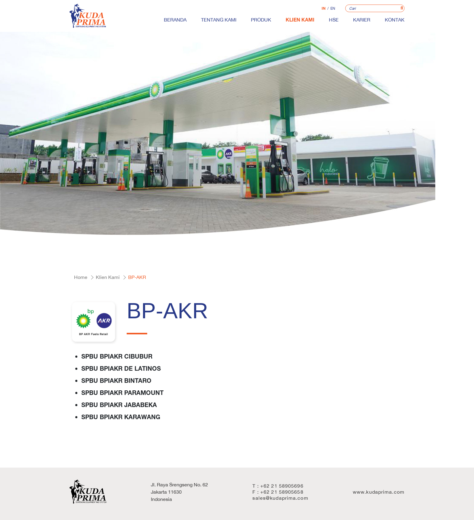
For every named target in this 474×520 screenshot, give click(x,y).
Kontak (394, 19)
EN (332, 8)
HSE (334, 19)
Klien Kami (300, 19)
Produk (261, 19)
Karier (361, 19)
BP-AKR (137, 277)
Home (80, 277)
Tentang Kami (218, 19)
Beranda (175, 19)
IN (324, 8)
